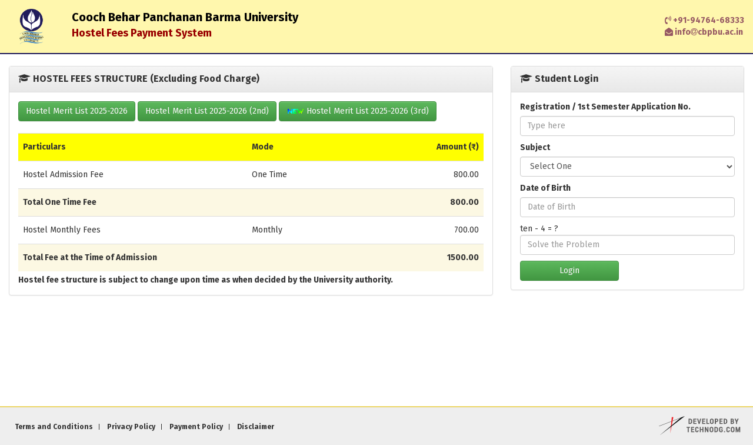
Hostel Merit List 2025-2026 (77, 111)
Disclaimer (255, 427)
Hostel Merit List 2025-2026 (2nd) (207, 111)
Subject (535, 147)
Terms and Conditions (54, 427)
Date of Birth (545, 188)
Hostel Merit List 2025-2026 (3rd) (357, 111)
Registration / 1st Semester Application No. (605, 107)
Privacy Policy (131, 427)
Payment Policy (196, 427)
